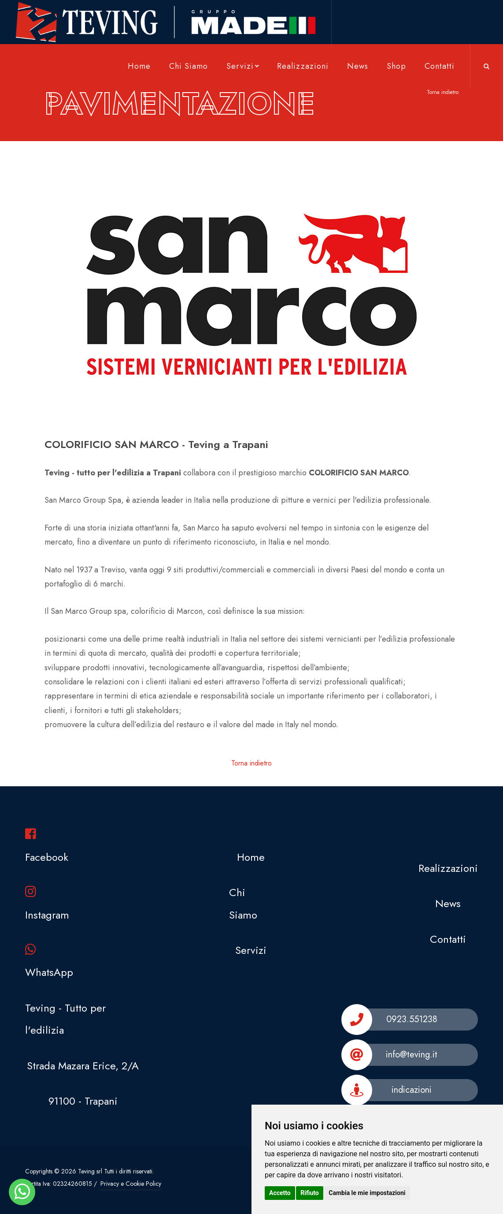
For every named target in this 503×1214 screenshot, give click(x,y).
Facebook (46, 846)
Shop (396, 66)
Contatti (440, 66)
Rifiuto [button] (309, 1192)
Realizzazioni (303, 66)
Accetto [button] (280, 1192)
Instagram (47, 903)
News (357, 66)
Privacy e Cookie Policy (130, 1183)
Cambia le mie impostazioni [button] (367, 1192)
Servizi (243, 66)
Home (139, 66)
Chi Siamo (188, 66)
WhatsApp (49, 961)
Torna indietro (443, 92)
